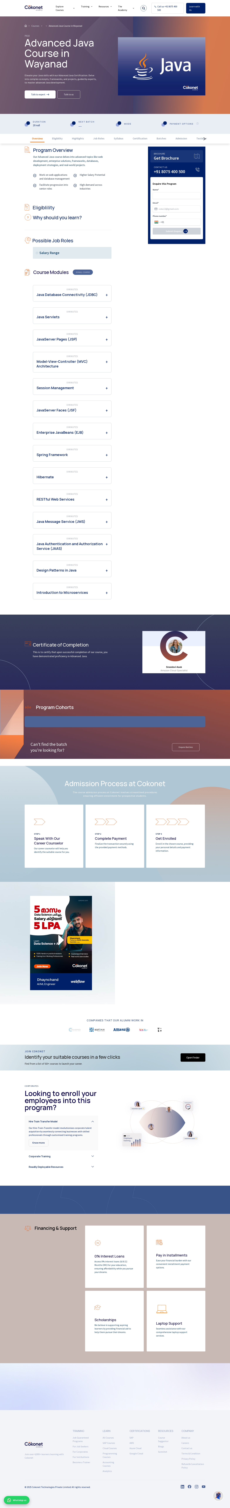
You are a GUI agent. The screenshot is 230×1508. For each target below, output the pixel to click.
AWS (132, 1442)
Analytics (107, 1470)
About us (185, 1437)
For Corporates (80, 1451)
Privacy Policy (188, 1458)
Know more (38, 1142)
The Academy (126, 8)
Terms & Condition (190, 1453)
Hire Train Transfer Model (43, 1121)
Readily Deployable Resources (46, 1166)
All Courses (108, 1437)
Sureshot (162, 1451)
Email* (156, 203)
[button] (61, 1120)
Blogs (161, 1446)
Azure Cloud (135, 1448)
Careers (185, 1442)
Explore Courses (65, 8)
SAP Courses (109, 1442)
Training (87, 6)
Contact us (186, 1448)
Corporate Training (39, 1156)
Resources (105, 6)
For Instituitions (81, 1456)
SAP (131, 1437)
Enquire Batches (186, 747)
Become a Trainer (81, 1462)
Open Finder (192, 1057)
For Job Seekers (80, 1446)
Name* (156, 189)
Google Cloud (136, 1453)
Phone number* (160, 216)
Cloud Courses (110, 1448)
